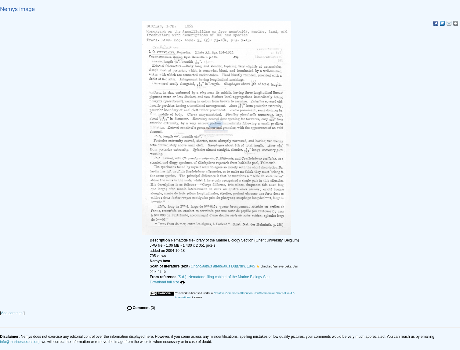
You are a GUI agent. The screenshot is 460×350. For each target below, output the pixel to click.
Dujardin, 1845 (223, 266)
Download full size (167, 282)
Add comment (12, 313)
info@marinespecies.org (20, 342)
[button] (258, 266)
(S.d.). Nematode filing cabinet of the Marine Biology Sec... (225, 277)
